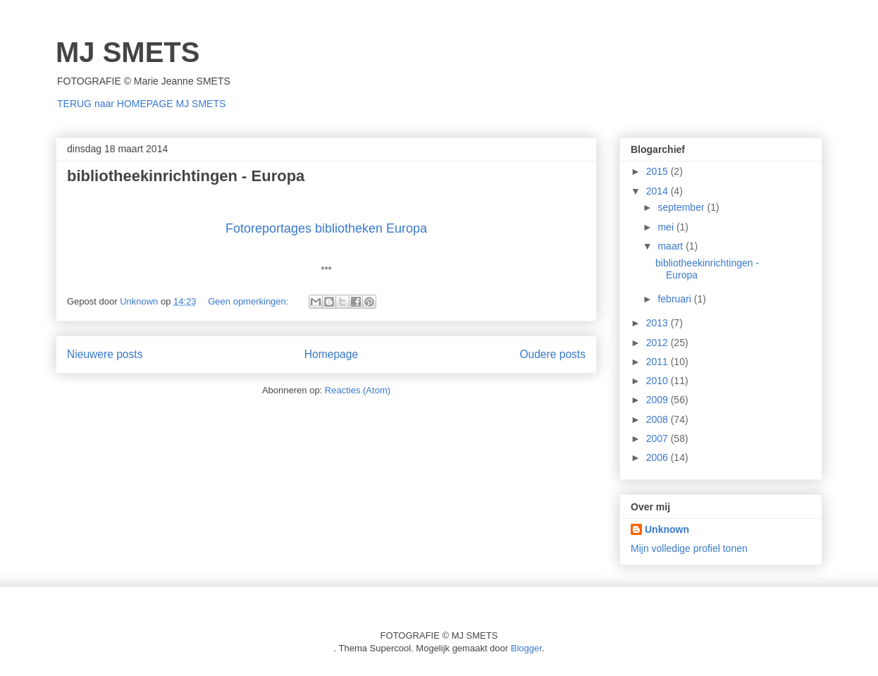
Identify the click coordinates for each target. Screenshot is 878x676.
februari (675, 299)
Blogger (526, 648)
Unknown (667, 529)
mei (666, 227)
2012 (658, 342)
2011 (658, 361)
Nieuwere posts (104, 354)
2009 (658, 399)
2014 (658, 191)
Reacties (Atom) (357, 390)
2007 (658, 438)
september (682, 207)
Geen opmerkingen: (249, 301)
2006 (658, 457)
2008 (658, 419)
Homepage (331, 354)
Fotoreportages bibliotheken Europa (326, 228)
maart (671, 246)
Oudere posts (552, 354)
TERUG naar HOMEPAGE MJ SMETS (141, 103)
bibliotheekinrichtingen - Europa (185, 176)
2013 (658, 322)
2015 (658, 171)
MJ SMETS (127, 52)
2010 (658, 380)
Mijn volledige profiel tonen (689, 548)
